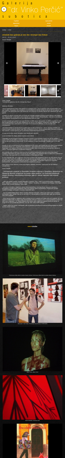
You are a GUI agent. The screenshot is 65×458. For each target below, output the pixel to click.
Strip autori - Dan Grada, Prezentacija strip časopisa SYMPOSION (32, 323)
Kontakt (49, 25)
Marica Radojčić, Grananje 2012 (32, 420)
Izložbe (49, 23)
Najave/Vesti (16, 23)
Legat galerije (48, 21)
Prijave (16, 25)
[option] (32, 63)
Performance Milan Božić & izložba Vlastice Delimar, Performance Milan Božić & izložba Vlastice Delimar (32, 275)
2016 (9, 30)
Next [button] (58, 63)
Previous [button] (6, 63)
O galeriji (16, 21)
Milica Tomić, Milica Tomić (32, 372)
